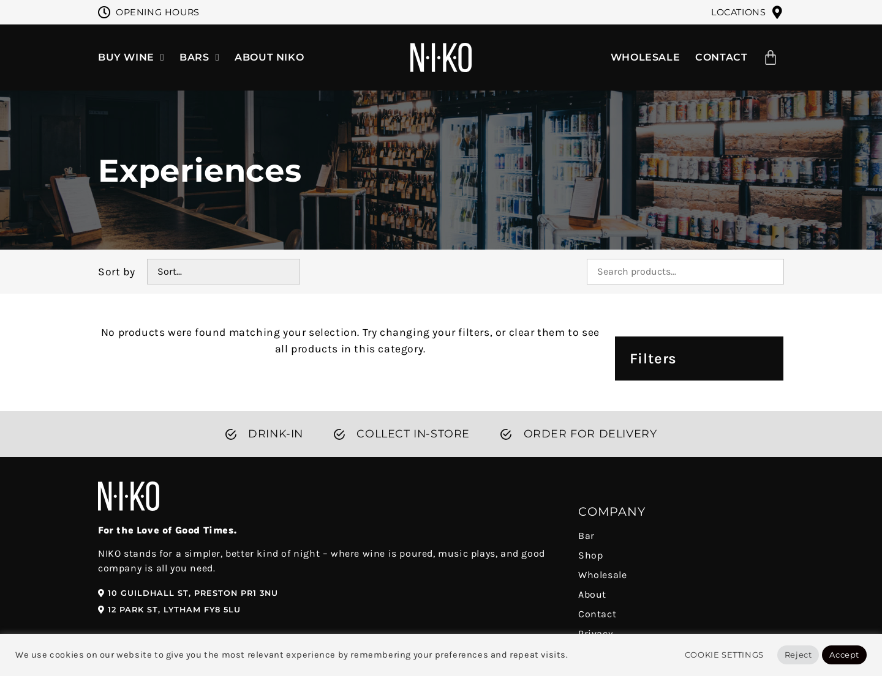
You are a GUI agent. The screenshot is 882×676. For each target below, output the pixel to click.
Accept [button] (844, 654)
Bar (586, 535)
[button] (188, 594)
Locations (738, 12)
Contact (597, 614)
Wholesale (602, 575)
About (592, 594)
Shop (590, 555)
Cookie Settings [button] (724, 654)
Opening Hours (158, 12)
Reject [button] (798, 654)
